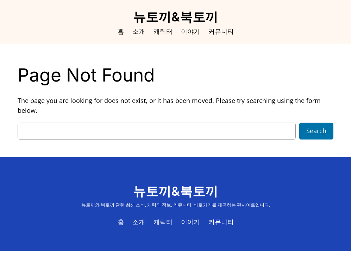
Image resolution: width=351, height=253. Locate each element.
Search (316, 130)
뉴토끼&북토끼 (175, 17)
